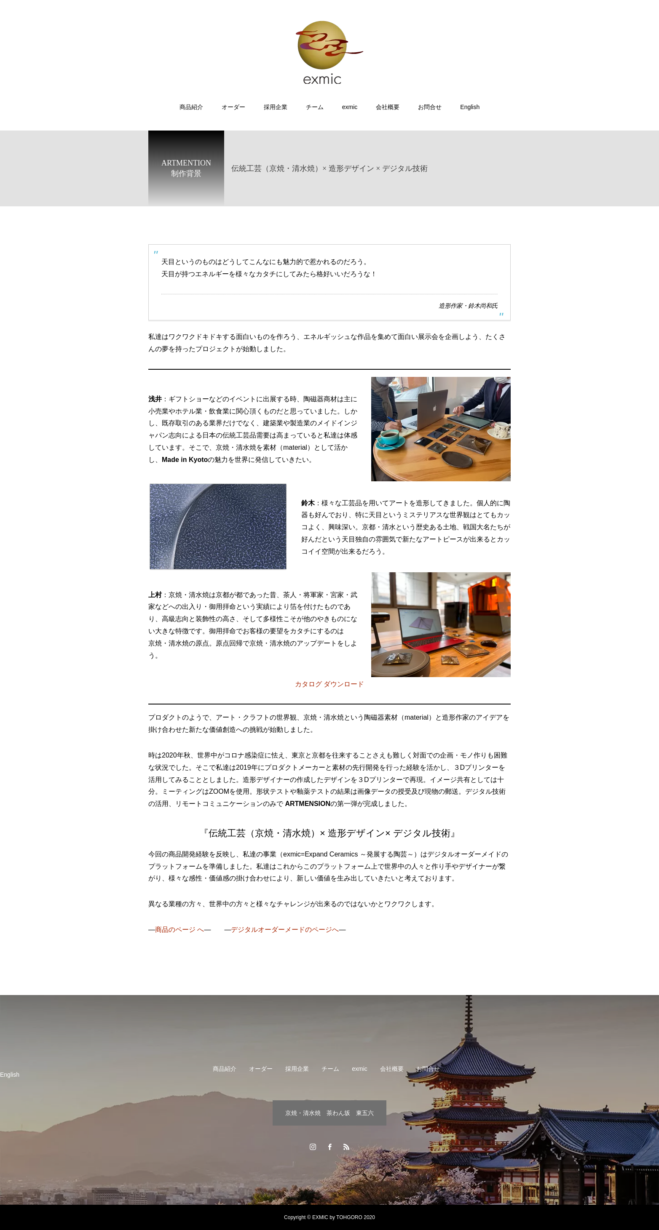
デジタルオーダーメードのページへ (285, 929)
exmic (350, 107)
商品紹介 (191, 107)
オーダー (233, 107)
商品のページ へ (179, 929)
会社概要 (387, 107)
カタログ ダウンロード (329, 684)
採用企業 (275, 107)
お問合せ (430, 107)
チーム (315, 107)
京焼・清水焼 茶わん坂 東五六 (329, 1113)
